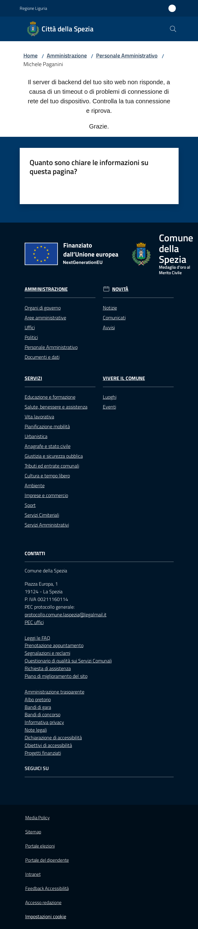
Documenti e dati (42, 357)
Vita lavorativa (39, 416)
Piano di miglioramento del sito (56, 676)
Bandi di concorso (42, 714)
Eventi (109, 406)
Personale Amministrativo (127, 55)
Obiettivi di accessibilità (48, 745)
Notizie (110, 307)
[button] (173, 28)
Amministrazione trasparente (54, 691)
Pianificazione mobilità (47, 426)
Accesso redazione (43, 902)
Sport (30, 505)
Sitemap (33, 831)
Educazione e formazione (50, 397)
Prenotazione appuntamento (54, 645)
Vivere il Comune (124, 378)
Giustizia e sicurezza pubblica (54, 456)
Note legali (36, 729)
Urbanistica (36, 436)
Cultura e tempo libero (47, 475)
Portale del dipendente (47, 860)
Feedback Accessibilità (47, 888)
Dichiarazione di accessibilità (53, 737)
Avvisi (109, 327)
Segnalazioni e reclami (47, 653)
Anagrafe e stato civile (48, 446)
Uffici (30, 327)
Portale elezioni (40, 845)
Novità (120, 289)
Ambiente (35, 485)
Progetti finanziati (43, 753)
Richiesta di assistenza (48, 668)
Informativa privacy (44, 722)
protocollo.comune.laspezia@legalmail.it (66, 614)
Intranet (33, 874)
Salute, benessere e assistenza (56, 406)
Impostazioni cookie (45, 916)
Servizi (33, 378)
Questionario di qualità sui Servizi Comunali (68, 660)
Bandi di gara (38, 707)
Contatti (35, 553)
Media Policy (37, 817)
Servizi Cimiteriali (42, 515)
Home (30, 55)
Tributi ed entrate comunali (52, 465)
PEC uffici (34, 622)
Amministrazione (67, 55)
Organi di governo (43, 307)
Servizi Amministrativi (47, 524)
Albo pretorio (38, 699)
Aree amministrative (45, 317)
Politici (31, 337)
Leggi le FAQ (37, 638)
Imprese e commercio (46, 495)
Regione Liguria (33, 8)
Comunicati (114, 317)
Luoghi (109, 397)
